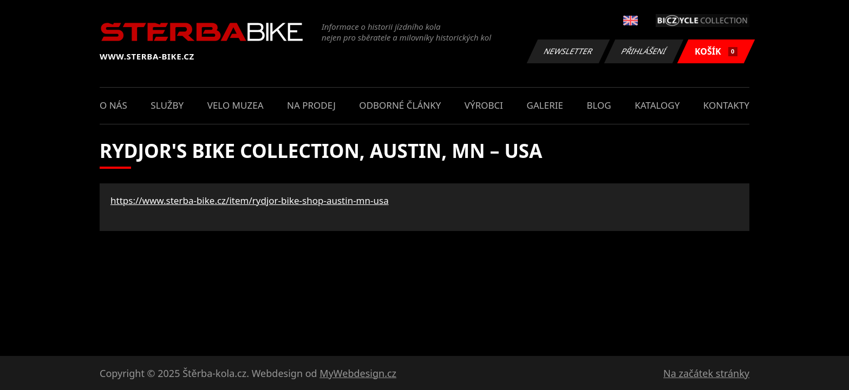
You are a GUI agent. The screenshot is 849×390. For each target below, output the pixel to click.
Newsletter (568, 51)
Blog (598, 105)
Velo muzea (235, 105)
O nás (113, 105)
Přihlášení (643, 51)
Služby (167, 105)
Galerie (545, 105)
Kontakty (726, 105)
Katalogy (657, 105)
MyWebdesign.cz (357, 373)
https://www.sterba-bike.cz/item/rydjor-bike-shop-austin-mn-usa (249, 200)
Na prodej (311, 105)
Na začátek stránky (706, 373)
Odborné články (400, 105)
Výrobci (484, 105)
